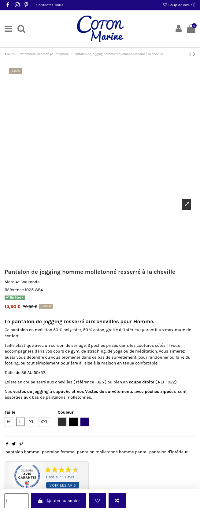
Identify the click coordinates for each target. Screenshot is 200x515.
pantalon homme (22, 452)
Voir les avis (63, 485)
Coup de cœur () (179, 5)
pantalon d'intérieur (168, 452)
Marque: (12, 282)
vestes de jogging (31, 391)
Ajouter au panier (59, 500)
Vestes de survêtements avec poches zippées (130, 391)
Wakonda (30, 282)
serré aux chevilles (54, 382)
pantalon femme (58, 452)
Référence (14, 289)
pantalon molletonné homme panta (111, 452)
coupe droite (141, 382)
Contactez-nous (49, 5)
